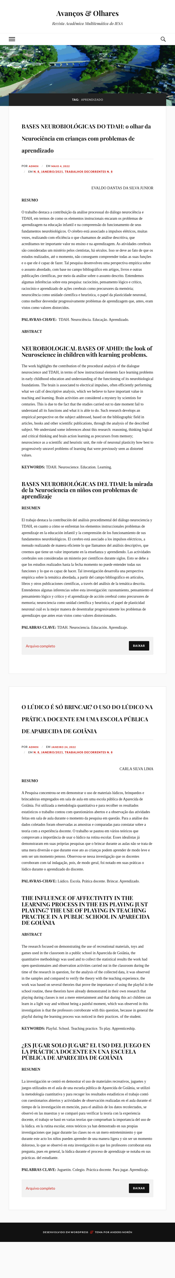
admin (34, 178)
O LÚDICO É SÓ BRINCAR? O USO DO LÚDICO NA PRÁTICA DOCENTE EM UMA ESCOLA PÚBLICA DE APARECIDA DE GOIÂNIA (87, 741)
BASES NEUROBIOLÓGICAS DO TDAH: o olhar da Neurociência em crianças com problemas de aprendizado (87, 142)
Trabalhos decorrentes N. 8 (89, 183)
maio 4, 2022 (62, 178)
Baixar (139, 658)
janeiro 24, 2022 (65, 783)
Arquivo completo (40, 658)
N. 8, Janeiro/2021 (48, 183)
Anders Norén (121, 1268)
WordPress (79, 1268)
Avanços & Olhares (87, 12)
